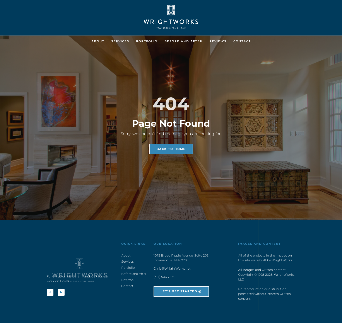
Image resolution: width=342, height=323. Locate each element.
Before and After (183, 41)
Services (120, 41)
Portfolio (146, 41)
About (97, 41)
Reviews (217, 41)
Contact (242, 41)
